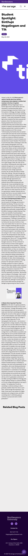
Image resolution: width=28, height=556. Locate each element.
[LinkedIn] (16, 523)
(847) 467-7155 (14, 532)
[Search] (21, 6)
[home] (8, 6)
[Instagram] (12, 523)
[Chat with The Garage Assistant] (24, 552)
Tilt (9, 146)
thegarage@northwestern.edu (14, 534)
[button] (25, 6)
